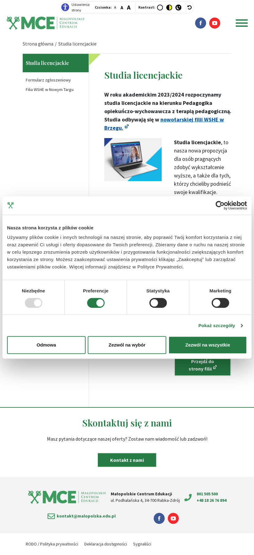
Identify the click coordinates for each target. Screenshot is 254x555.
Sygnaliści (142, 544)
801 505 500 (207, 494)
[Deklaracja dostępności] (65, 7)
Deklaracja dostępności (105, 544)
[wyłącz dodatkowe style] (190, 7)
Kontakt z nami (127, 460)
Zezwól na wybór (127, 344)
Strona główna (38, 44)
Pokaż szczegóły (216, 325)
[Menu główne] (241, 23)
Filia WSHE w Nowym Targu (50, 89)
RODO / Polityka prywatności (52, 544)
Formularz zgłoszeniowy (48, 80)
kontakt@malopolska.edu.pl (86, 516)
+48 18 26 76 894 (211, 500)
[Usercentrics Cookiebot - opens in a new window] (220, 205)
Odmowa (46, 344)
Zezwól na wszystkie (207, 344)
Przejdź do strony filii (201, 365)
